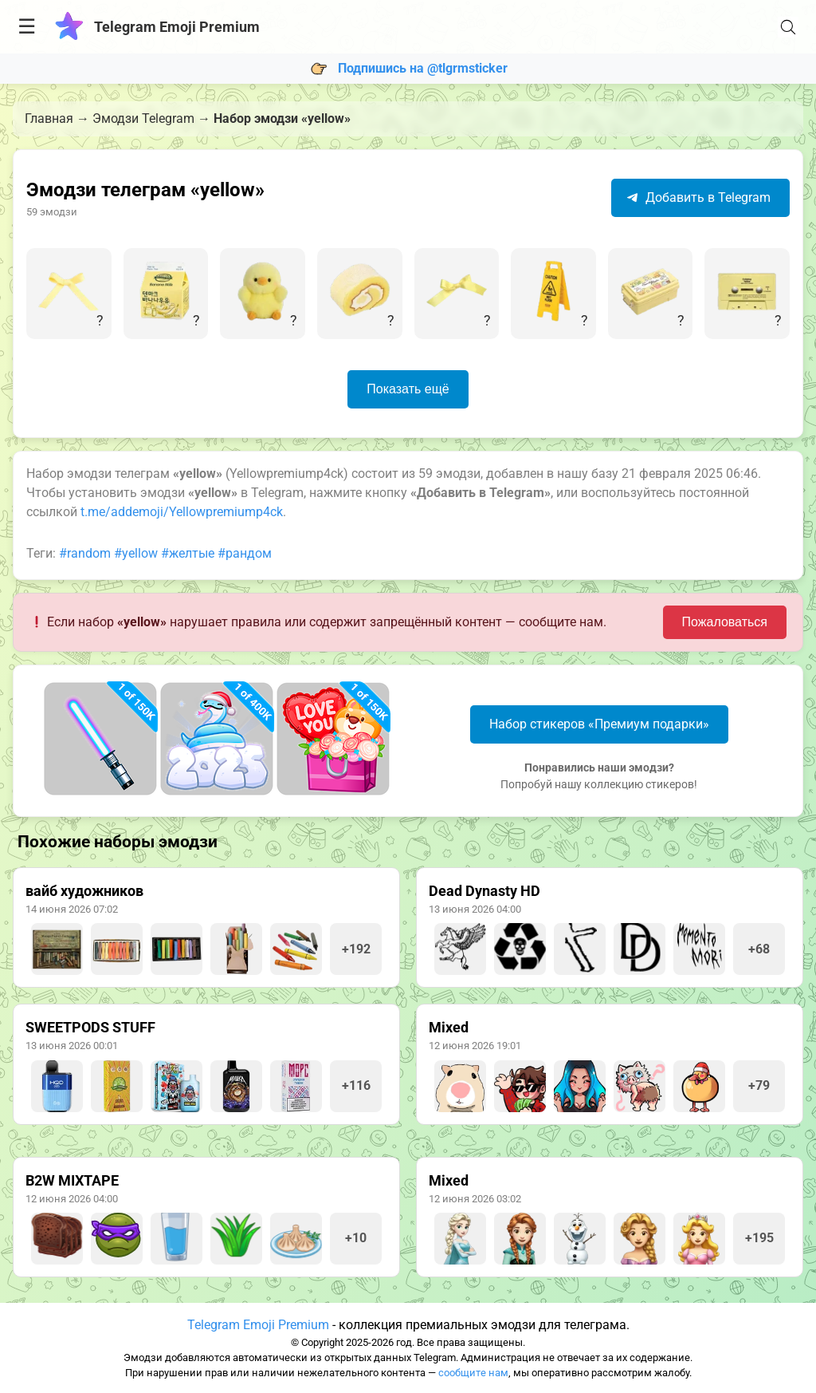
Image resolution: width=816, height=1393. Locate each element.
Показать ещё (408, 389)
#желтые (187, 553)
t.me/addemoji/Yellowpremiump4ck (181, 511)
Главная (49, 118)
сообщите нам (473, 1373)
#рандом (245, 553)
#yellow (136, 553)
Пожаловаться (724, 622)
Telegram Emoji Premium (258, 1324)
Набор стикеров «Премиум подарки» (599, 724)
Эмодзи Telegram (143, 118)
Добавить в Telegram (698, 197)
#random (85, 553)
